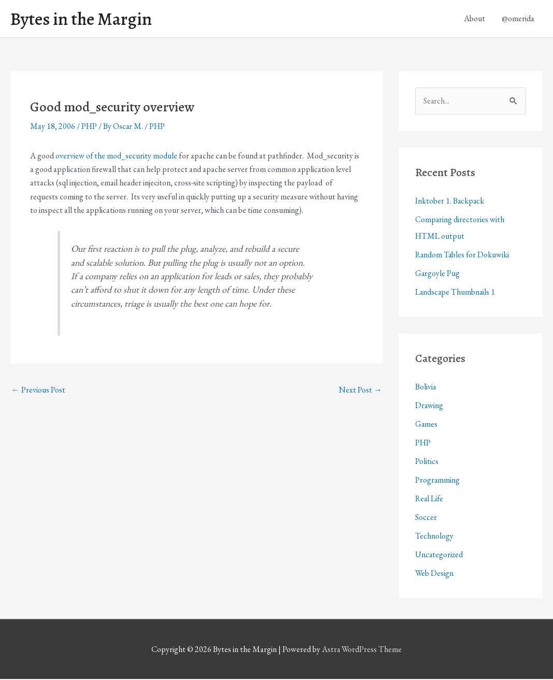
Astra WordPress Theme (361, 650)
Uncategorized (439, 555)
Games (426, 424)
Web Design (434, 574)
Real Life (430, 499)
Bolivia (425, 387)
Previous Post (38, 390)
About (474, 18)
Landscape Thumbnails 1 (456, 292)
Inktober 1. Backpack (450, 201)
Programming (437, 480)
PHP (89, 127)
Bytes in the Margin (84, 19)
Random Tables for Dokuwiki (463, 255)
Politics (426, 462)
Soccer (426, 518)
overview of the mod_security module (116, 156)
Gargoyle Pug (437, 274)
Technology (434, 536)
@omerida (518, 18)
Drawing (429, 406)
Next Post (360, 390)
